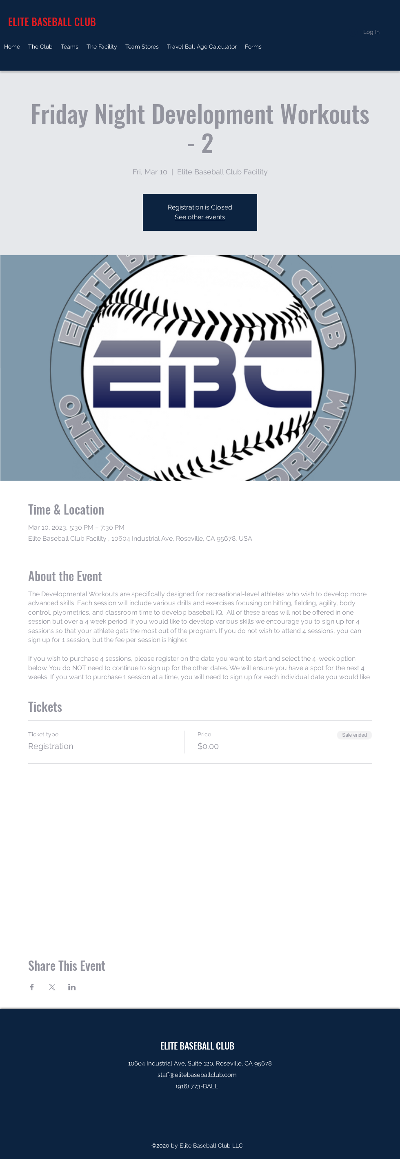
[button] (40, 46)
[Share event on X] (52, 987)
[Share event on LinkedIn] (72, 987)
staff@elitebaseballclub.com (197, 1075)
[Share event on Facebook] (32, 987)
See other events (200, 217)
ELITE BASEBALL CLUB (197, 1045)
